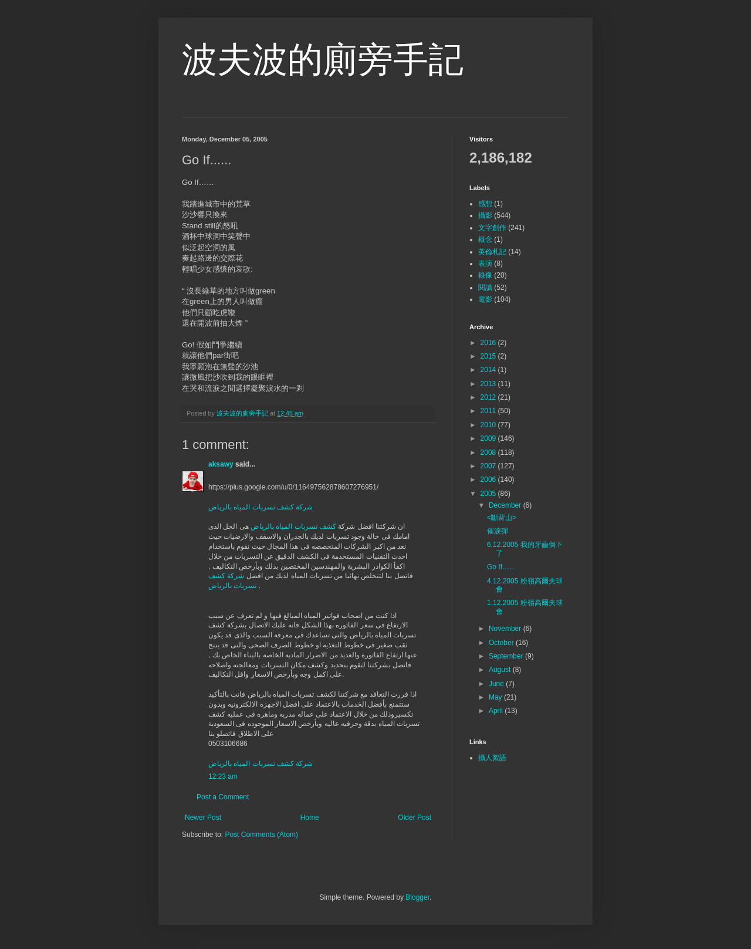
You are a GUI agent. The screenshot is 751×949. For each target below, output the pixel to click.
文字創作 (492, 228)
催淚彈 (497, 531)
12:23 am (223, 776)
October (502, 643)
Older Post (414, 817)
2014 (489, 370)
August (501, 670)
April (497, 711)
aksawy (221, 464)
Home (309, 817)
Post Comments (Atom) (261, 834)
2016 (489, 343)
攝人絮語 (492, 758)
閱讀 (485, 287)
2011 (489, 411)
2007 (489, 466)
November (506, 628)
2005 (489, 493)
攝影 (485, 215)
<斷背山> (501, 518)
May (496, 697)
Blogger (417, 897)
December (506, 505)
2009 (489, 438)
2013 (489, 384)
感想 (485, 204)
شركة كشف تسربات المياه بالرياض (260, 507)
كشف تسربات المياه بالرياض (293, 526)
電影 (485, 299)
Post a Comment (223, 797)
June (497, 684)
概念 (485, 239)
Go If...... (500, 567)
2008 (489, 452)
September (507, 656)
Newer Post (203, 817)
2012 (489, 397)
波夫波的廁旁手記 (323, 59)
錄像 (485, 275)
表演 (485, 263)
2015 (489, 356)
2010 (489, 425)
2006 (489, 479)
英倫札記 (492, 252)
